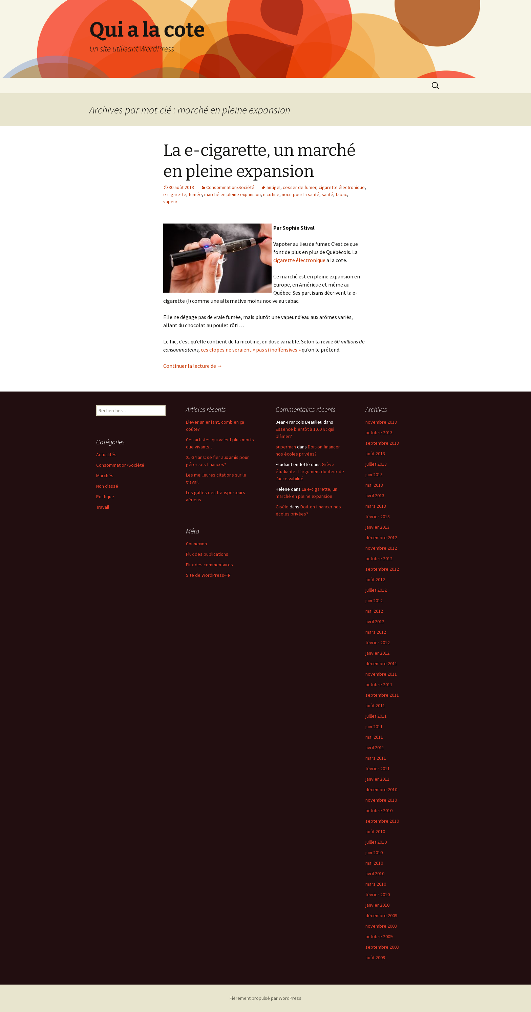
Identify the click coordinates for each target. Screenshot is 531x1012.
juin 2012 (374, 600)
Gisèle (282, 507)
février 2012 (377, 642)
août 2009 (375, 957)
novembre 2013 (381, 422)
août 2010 (375, 831)
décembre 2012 (381, 537)
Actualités (106, 454)
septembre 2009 (382, 947)
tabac (341, 194)
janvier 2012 (377, 653)
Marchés (104, 475)
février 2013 (377, 516)
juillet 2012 (376, 590)
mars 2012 (375, 632)
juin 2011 (374, 726)
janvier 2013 (377, 527)
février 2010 (377, 894)
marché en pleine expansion (232, 194)
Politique (105, 496)
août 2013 (375, 453)
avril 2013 (374, 495)
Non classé (107, 486)
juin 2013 (374, 474)
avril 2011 (374, 747)
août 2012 (375, 579)
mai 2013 (374, 485)
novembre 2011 (381, 674)
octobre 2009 (378, 936)
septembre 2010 (382, 821)
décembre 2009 (381, 915)
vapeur (170, 201)
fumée (195, 194)
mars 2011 (375, 758)
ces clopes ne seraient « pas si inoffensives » (251, 349)
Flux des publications (207, 554)
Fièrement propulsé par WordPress (265, 998)
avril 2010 (374, 873)
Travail (102, 507)
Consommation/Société (230, 187)
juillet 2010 (376, 842)
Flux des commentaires (209, 565)
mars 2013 (375, 506)
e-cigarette (174, 194)
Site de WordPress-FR (208, 575)
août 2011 (375, 705)
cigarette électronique (342, 187)
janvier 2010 (377, 905)
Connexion (196, 544)
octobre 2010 (378, 810)
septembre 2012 (382, 569)
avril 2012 (374, 621)
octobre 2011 (378, 684)
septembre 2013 (382, 443)
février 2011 (377, 768)
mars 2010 (375, 884)
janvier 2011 (377, 779)
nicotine (271, 194)
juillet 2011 (376, 716)
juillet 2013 (376, 464)
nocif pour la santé (300, 194)
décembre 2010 (381, 789)
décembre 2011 (381, 663)
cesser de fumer (299, 187)
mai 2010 (374, 863)
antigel (273, 187)
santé (327, 194)
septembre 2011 (382, 695)
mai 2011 (374, 737)
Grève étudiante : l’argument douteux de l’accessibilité (310, 471)
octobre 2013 (378, 432)
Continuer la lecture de (192, 365)
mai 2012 (374, 611)
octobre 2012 (378, 558)
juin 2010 (374, 852)
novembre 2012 (381, 548)
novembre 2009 (381, 926)
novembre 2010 (381, 800)
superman (286, 447)
